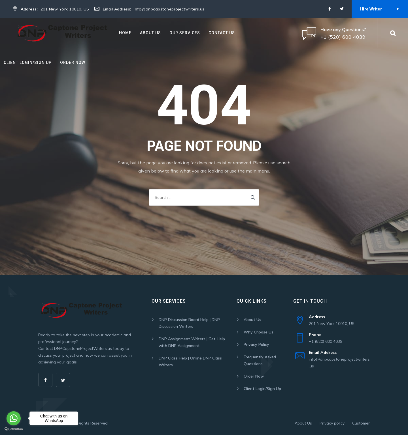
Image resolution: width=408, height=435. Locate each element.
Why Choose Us (258, 332)
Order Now (72, 62)
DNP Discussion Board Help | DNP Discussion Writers (189, 323)
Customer (361, 423)
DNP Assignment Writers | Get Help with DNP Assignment (192, 342)
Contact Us (222, 33)
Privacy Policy (256, 344)
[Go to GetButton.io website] (14, 429)
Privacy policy (332, 423)
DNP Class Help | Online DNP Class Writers (190, 361)
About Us (150, 33)
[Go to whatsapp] (14, 418)
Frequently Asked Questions (260, 360)
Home (125, 33)
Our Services (184, 33)
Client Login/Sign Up (28, 62)
